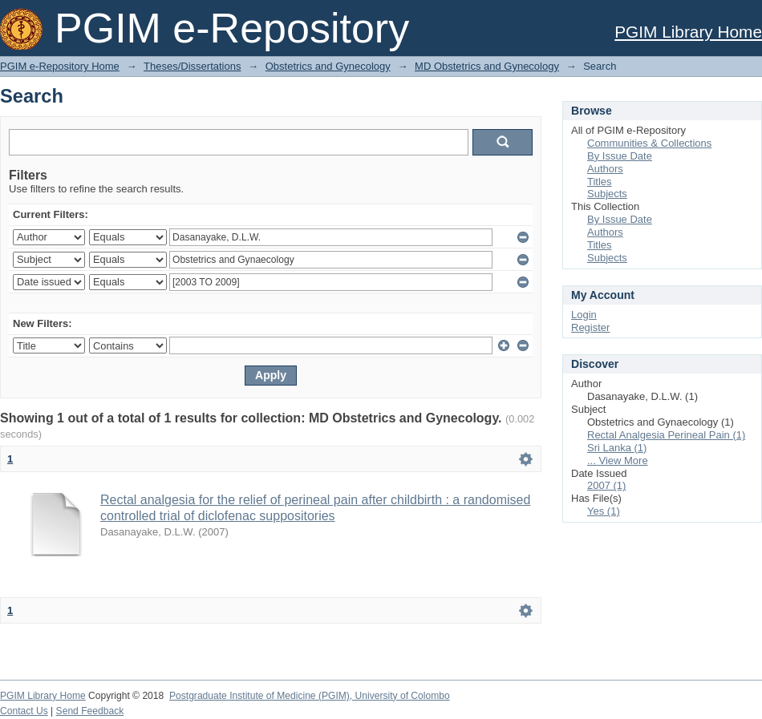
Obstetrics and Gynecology (328, 66)
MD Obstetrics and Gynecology (487, 66)
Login (584, 315)
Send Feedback (90, 711)
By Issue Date (619, 156)
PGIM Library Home (688, 31)
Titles (599, 182)
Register (590, 327)
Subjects (607, 194)
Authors (605, 169)
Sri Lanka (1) (616, 448)
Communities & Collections (649, 143)
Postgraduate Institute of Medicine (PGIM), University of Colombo (309, 695)
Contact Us (24, 711)
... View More (617, 460)
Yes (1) (603, 511)
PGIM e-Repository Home (60, 66)
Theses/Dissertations (192, 66)
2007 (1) (606, 485)
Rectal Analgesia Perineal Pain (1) (666, 435)
